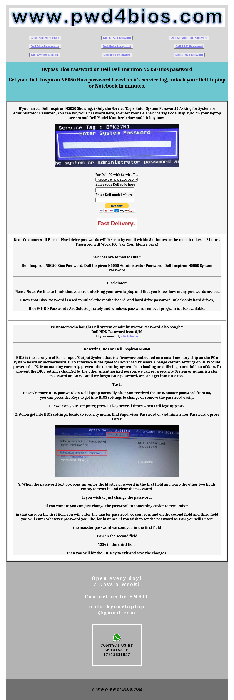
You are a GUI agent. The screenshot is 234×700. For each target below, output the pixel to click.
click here (129, 336)
